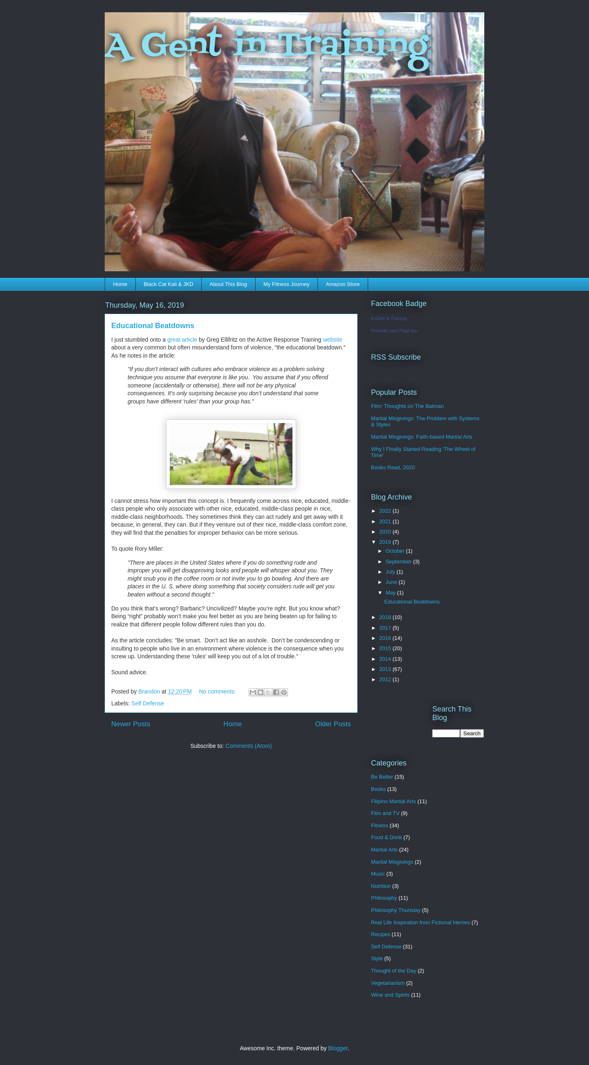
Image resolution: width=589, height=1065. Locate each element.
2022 (386, 511)
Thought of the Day (393, 971)
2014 (386, 659)
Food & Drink (386, 837)
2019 (386, 542)
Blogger (337, 1048)
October (396, 551)
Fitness (379, 825)
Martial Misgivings (392, 862)
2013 (386, 669)
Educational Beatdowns (152, 326)
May (391, 593)
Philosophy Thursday (395, 910)
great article (182, 339)
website (332, 339)
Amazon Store (343, 284)
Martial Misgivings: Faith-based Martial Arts (421, 437)
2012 (386, 679)
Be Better (382, 777)
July (391, 572)
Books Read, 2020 (393, 467)
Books (378, 789)
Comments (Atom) (248, 746)
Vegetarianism (388, 983)
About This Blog (228, 284)
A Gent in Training (266, 47)
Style (377, 958)
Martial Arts (384, 850)
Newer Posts (130, 724)
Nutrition (381, 886)
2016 (386, 638)
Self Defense (147, 703)
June (392, 582)
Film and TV (385, 813)
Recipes (380, 934)
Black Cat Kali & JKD (168, 284)
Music (378, 874)
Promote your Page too (394, 330)
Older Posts (333, 724)
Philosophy (384, 898)
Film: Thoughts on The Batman (407, 406)
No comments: (218, 691)
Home (120, 284)
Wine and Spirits (390, 995)
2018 (386, 617)
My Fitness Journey (286, 284)
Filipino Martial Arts (393, 801)
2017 (386, 628)
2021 (386, 521)
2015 (386, 648)
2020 (386, 532)
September (399, 561)
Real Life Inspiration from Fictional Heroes (420, 922)
